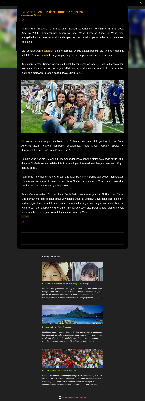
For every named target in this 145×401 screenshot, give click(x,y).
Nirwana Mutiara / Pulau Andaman (56, 327)
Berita (25, 216)
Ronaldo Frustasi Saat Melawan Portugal (59, 371)
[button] (22, 20)
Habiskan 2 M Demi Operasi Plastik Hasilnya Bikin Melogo (66, 284)
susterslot (47, 50)
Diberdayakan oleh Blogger (72, 397)
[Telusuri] (10, 3)
